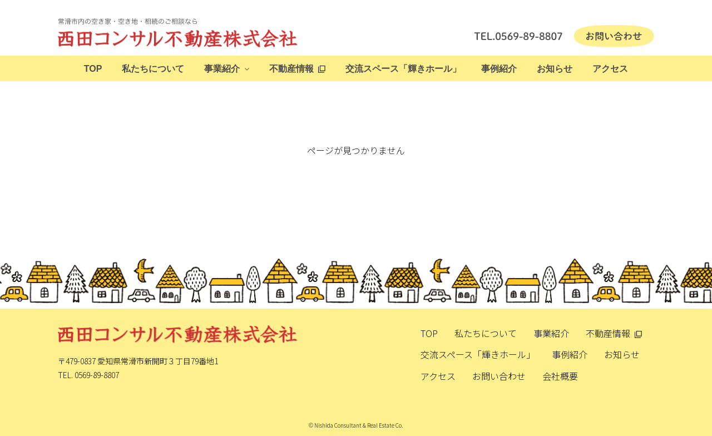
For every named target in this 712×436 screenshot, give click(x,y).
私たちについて (153, 68)
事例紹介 (499, 68)
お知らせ (554, 68)
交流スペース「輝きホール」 (403, 68)
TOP (93, 68)
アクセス (610, 68)
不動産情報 (291, 68)
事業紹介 (222, 68)
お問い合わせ (499, 376)
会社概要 (560, 376)
